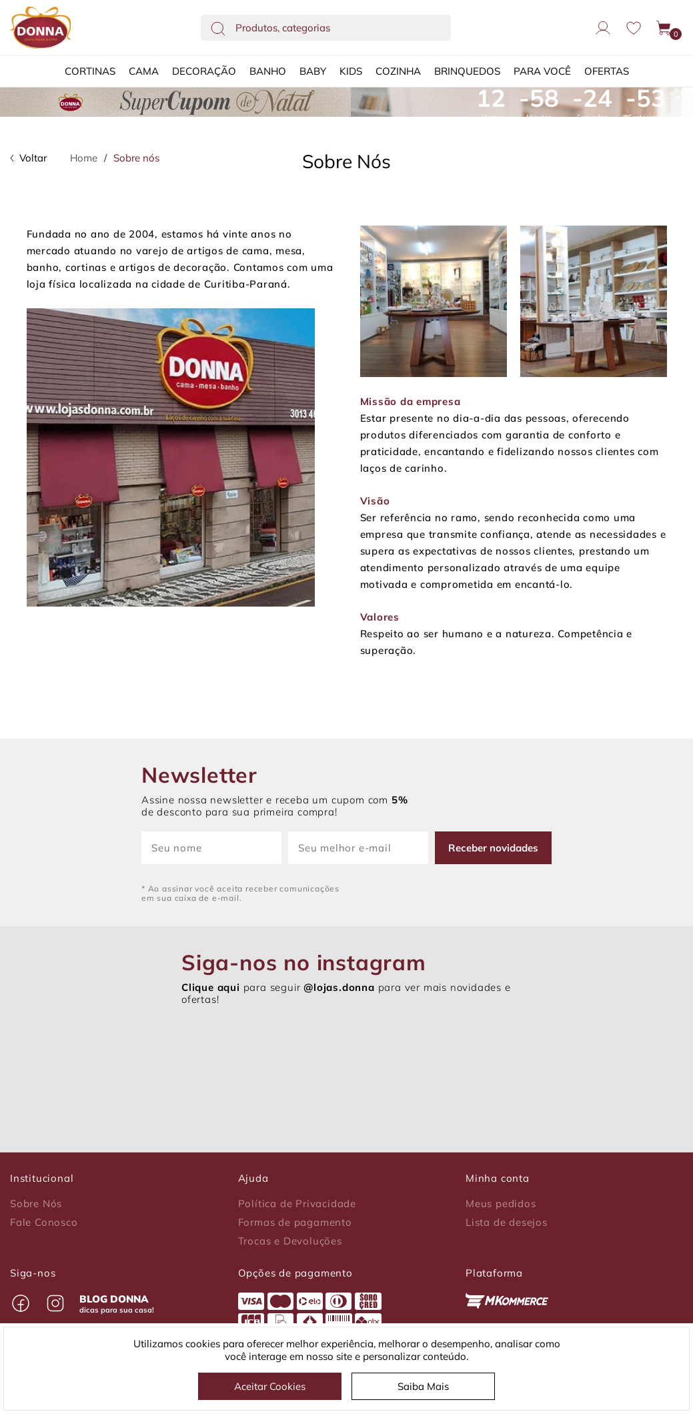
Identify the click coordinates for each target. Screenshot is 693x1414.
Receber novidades (493, 847)
